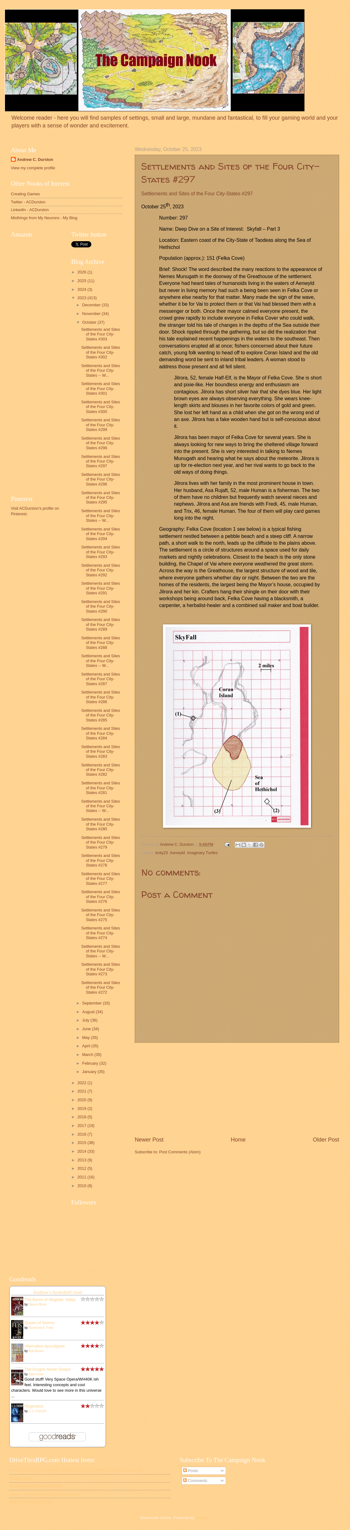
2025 (82, 280)
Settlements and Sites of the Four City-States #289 (100, 624)
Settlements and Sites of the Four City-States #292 (100, 570)
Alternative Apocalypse (44, 1346)
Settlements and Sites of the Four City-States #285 (100, 715)
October (89, 322)
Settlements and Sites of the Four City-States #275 (100, 915)
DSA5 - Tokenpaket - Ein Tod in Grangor (44, 1494)
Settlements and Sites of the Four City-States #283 (100, 751)
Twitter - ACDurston (28, 202)
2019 (82, 1108)
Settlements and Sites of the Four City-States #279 (100, 842)
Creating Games (25, 194)
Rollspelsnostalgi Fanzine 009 (35, 1486)
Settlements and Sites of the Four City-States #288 (100, 643)
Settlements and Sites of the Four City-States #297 (100, 461)
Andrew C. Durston (35, 159)
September (92, 1003)
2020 (82, 1100)
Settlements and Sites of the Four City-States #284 (100, 733)
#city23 (161, 852)
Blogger (202, 1517)
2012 (82, 1168)
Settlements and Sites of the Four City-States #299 (100, 425)
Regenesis (33, 1406)
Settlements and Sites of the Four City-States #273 (100, 969)
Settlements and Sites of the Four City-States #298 (100, 443)
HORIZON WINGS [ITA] (30, 1502)
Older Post (326, 1140)
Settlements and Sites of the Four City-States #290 (100, 606)
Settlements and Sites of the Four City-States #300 (100, 407)
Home (238, 1140)
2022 (82, 1082)
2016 (82, 1134)
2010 (82, 1185)
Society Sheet (21, 1478)
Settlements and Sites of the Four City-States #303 (100, 334)
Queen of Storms (39, 1322)
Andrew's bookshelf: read (57, 1292)
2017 (82, 1125)
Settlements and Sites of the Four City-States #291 (100, 588)
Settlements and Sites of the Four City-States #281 (100, 788)
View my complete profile (33, 168)
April (86, 1046)
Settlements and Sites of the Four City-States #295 (100, 497)
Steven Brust (37, 1304)
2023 (82, 297)
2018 (82, 1117)
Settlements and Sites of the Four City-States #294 (100, 534)
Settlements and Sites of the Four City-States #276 (100, 896)
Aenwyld (177, 852)
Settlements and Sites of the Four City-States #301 (100, 388)
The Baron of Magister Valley (50, 1299)
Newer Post (149, 1140)
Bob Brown (36, 1351)
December (92, 305)
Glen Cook (35, 1374)
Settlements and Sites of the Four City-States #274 (100, 933)
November (92, 313)
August (89, 1011)
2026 (82, 272)
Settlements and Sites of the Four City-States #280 (100, 824)
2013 (82, 1160)
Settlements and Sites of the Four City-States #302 (100, 352)
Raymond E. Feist (40, 1327)
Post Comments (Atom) (180, 1152)
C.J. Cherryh (37, 1411)
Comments (195, 1480)
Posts (190, 1470)
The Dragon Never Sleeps (47, 1369)
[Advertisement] (236, 1089)
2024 (82, 289)
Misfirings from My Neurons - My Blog (44, 217)
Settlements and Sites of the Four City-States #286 (100, 697)
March (88, 1054)
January (89, 1071)
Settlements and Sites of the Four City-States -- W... (100, 370)
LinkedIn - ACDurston (30, 209)
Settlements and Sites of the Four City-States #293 (100, 552)
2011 (82, 1177)
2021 (82, 1091)
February (90, 1063)
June (87, 1029)
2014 (82, 1151)
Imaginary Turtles (202, 852)
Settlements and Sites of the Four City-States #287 (100, 679)
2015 (82, 1142)
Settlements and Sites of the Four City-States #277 (100, 878)
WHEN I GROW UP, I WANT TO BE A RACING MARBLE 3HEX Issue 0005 (75, 1470)
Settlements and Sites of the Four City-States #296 (100, 479)
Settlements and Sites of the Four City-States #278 (100, 860)
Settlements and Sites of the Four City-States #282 (100, 770)
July (86, 1020)
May (86, 1037)
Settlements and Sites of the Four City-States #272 (100, 987)
